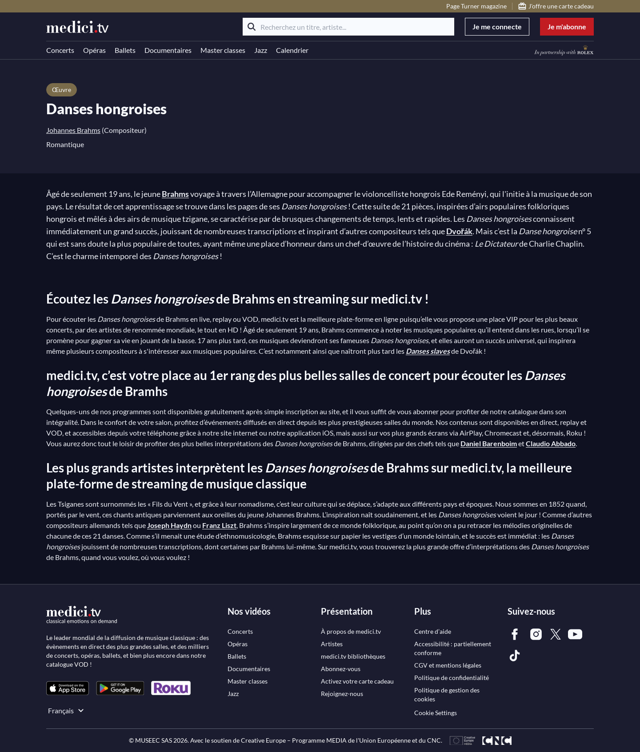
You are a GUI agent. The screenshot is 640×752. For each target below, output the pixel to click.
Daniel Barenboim (488, 443)
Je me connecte (497, 26)
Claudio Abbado (551, 443)
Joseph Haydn (169, 525)
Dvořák (459, 231)
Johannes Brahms (73, 130)
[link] (67, 688)
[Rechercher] (251, 26)
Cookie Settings (435, 712)
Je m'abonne (567, 26)
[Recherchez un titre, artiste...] (348, 27)
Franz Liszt (219, 525)
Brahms (175, 194)
